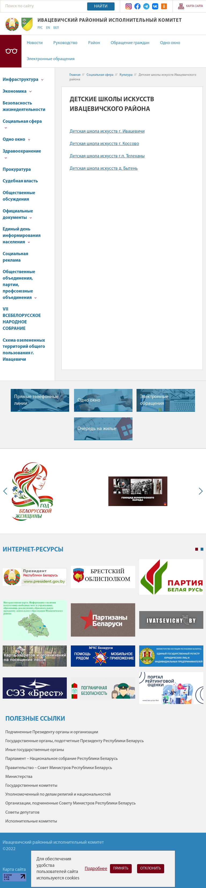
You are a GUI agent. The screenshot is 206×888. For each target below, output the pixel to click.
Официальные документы (18, 214)
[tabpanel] (103, 634)
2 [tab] (202, 549)
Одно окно (170, 43)
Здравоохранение (22, 154)
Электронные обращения (51, 59)
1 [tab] (196, 549)
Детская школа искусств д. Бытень (104, 168)
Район (94, 43)
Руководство (65, 43)
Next (199, 491)
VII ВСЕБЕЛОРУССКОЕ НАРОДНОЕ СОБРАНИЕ (22, 319)
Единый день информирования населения (22, 235)
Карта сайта (194, 6)
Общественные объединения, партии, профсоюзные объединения (20, 285)
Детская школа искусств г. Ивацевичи (107, 131)
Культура (126, 75)
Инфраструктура (23, 79)
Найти (101, 6)
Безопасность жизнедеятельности (24, 106)
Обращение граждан (130, 43)
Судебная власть (20, 181)
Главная (74, 75)
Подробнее (96, 869)
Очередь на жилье (97, 428)
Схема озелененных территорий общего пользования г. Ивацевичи (24, 350)
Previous (6, 491)
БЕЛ (56, 28)
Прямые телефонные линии (36, 400)
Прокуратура (17, 169)
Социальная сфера (22, 124)
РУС (40, 28)
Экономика (17, 91)
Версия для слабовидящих (10, 51)
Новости (35, 43)
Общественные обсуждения (19, 196)
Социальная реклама (15, 257)
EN (48, 28)
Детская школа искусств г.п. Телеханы (107, 156)
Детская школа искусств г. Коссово (104, 144)
